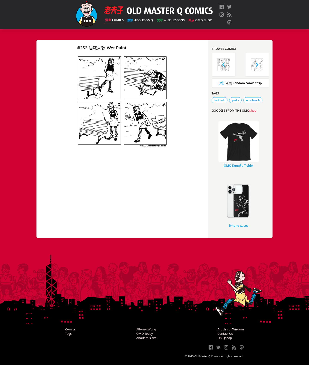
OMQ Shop (200, 20)
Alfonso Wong (146, 329)
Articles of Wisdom (231, 329)
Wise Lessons (171, 20)
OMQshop (225, 338)
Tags (68, 334)
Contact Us (225, 334)
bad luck (219, 100)
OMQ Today (144, 334)
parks (235, 100)
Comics (114, 20)
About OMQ (140, 20)
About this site (146, 338)
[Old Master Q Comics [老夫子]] (86, 14)
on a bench (253, 100)
